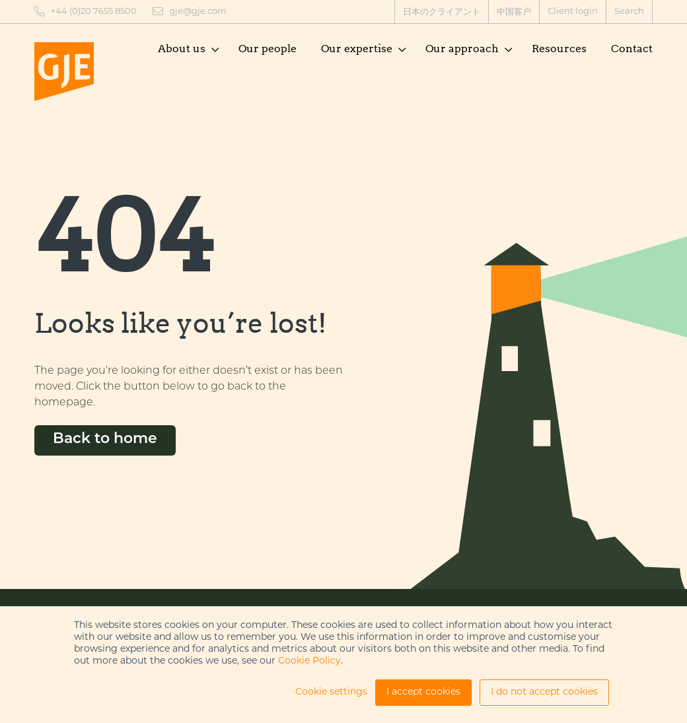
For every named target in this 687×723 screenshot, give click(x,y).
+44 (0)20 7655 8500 (94, 11)
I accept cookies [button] (423, 692)
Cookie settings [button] (331, 692)
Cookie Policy (309, 661)
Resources (559, 48)
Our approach (462, 48)
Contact (632, 48)
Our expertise (356, 48)
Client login (573, 11)
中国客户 (514, 12)
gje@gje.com (198, 11)
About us (181, 48)
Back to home (105, 439)
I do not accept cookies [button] (544, 692)
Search (629, 11)
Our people (267, 48)
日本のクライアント (441, 12)
